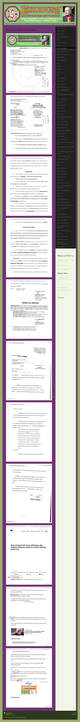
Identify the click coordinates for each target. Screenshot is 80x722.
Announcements (60, 297)
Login (75, 713)
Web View (74, 714)
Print (6, 713)
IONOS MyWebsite (21, 717)
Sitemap (10, 713)
